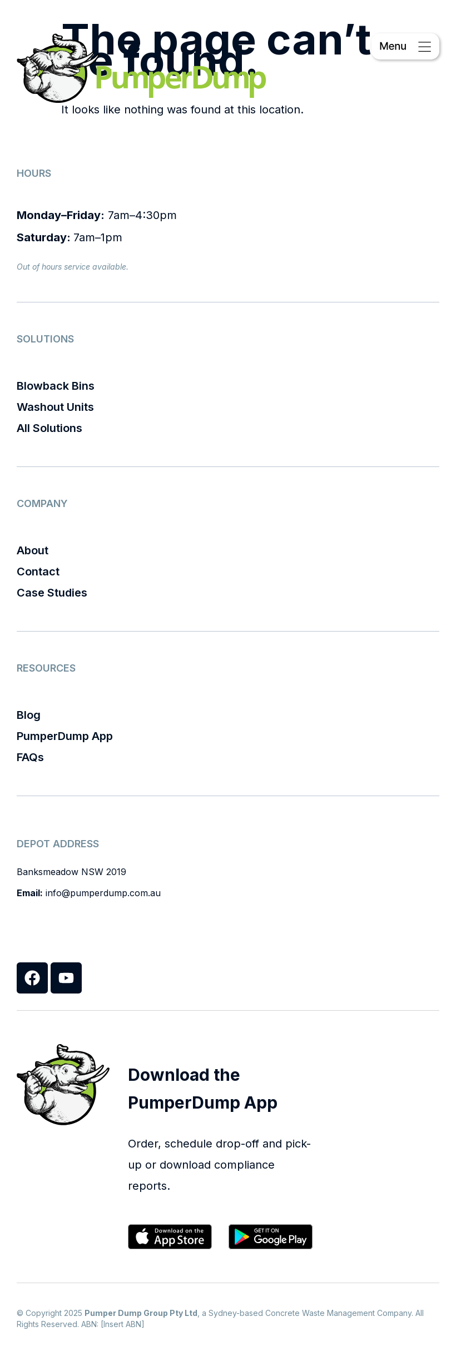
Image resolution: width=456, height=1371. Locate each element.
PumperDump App (65, 736)
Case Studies (52, 592)
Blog (29, 715)
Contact (38, 571)
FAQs (30, 757)
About (32, 550)
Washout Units (55, 407)
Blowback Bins (56, 386)
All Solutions (49, 428)
